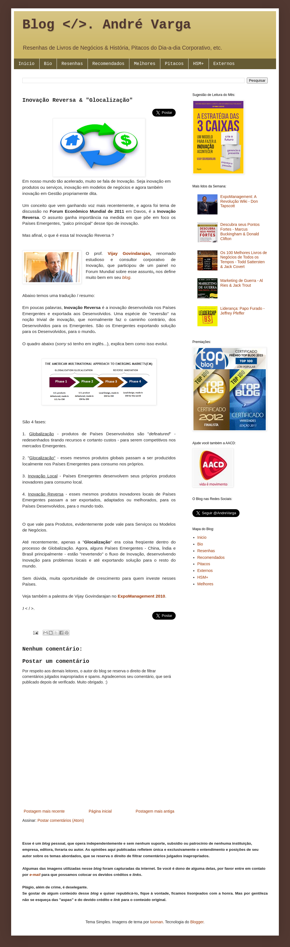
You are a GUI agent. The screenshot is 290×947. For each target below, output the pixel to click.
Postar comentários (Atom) (60, 820)
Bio (48, 63)
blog (126, 277)
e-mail (35, 875)
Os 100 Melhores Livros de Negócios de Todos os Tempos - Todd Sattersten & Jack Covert (243, 259)
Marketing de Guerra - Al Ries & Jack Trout (241, 283)
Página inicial (100, 811)
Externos (224, 63)
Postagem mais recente (44, 811)
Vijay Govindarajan (129, 253)
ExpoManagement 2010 (141, 596)
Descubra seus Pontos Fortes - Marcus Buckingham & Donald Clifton (240, 231)
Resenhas (72, 63)
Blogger (196, 922)
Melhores (144, 63)
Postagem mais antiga (155, 811)
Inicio (26, 63)
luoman (156, 922)
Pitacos (174, 63)
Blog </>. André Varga (106, 24)
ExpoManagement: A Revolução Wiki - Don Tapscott (239, 201)
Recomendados (108, 63)
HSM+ (198, 63)
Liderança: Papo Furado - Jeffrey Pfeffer (242, 310)
